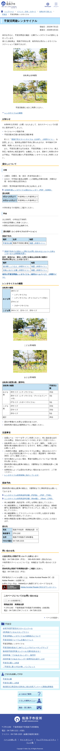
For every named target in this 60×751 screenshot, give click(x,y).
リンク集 (30, 743)
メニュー (56, 5)
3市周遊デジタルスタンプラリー (16, 632)
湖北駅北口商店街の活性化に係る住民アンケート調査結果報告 (28, 687)
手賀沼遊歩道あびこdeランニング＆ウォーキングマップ (25, 648)
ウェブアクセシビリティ (46, 740)
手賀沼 (4, 14)
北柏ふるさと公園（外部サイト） (16, 270)
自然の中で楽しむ (45, 11)
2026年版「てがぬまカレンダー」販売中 (19, 655)
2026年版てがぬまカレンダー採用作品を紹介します (24, 659)
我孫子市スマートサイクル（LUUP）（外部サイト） (32, 139)
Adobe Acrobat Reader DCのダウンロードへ (29, 587)
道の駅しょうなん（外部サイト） (16, 266)
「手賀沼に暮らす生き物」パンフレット (19, 667)
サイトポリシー (26, 740)
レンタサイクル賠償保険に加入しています (21, 475)
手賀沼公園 (7, 243)
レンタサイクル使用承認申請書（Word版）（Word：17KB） (29, 499)
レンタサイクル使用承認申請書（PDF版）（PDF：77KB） (28, 495)
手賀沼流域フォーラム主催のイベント (18, 640)
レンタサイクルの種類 (13, 113)
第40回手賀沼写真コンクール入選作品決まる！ (22, 651)
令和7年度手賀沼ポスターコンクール (18, 628)
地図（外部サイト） (37, 243)
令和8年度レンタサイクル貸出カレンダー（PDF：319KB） (28, 190)
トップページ (9, 11)
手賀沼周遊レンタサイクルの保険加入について (22, 636)
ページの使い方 (10, 740)
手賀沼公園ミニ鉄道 (11, 663)
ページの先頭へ (52, 618)
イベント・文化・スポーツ (26, 11)
